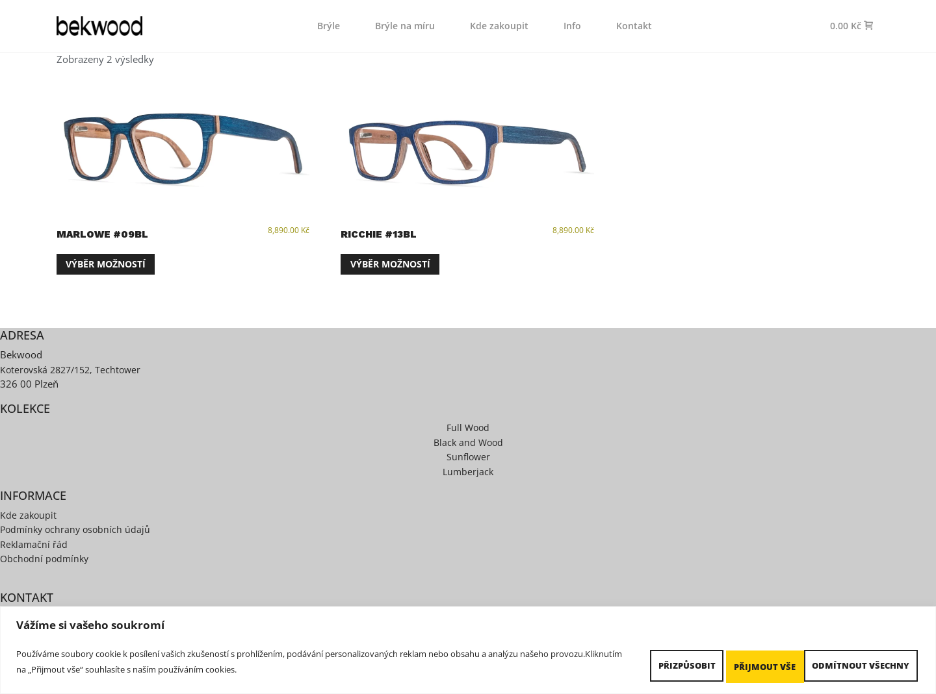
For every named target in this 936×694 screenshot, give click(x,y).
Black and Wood (468, 444)
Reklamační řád (34, 546)
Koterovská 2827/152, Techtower (75, 371)
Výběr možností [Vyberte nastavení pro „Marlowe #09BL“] (109, 265)
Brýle (328, 25)
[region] (468, 653)
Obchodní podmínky (46, 561)
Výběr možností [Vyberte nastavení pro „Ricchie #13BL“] (393, 265)
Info (572, 25)
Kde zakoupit (499, 25)
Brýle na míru (405, 25)
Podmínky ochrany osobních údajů (78, 532)
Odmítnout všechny (764, 664)
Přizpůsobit (656, 664)
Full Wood (468, 429)
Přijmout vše (876, 664)
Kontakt (634, 25)
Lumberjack (468, 473)
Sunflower (468, 458)
